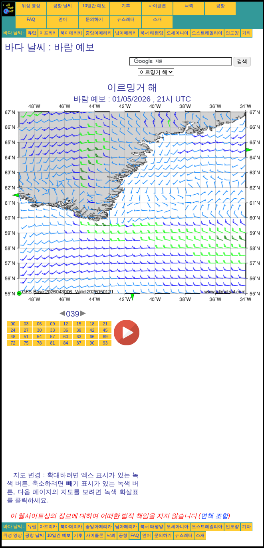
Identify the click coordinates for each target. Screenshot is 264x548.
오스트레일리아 (207, 32)
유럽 (32, 32)
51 (26, 336)
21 (105, 323)
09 (52, 323)
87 (79, 343)
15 (79, 323)
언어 (62, 19)
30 (39, 330)
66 (92, 336)
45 (105, 330)
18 (92, 323)
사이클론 (157, 5)
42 (92, 330)
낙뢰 (189, 5)
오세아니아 (178, 32)
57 (52, 336)
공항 (220, 5)
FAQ (31, 19)
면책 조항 (214, 515)
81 (52, 343)
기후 (125, 5)
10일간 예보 (94, 5)
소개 (157, 19)
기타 (246, 32)
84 (66, 343)
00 (13, 323)
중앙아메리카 (98, 32)
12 (66, 323)
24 (13, 330)
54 (39, 336)
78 (39, 343)
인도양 (232, 32)
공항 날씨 (62, 5)
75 (26, 343)
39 (79, 330)
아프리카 (48, 32)
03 (26, 323)
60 (66, 336)
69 (105, 336)
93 (105, 343)
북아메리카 (71, 32)
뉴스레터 (126, 19)
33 (52, 330)
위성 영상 (31, 5)
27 (26, 330)
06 (39, 323)
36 (66, 330)
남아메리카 (126, 32)
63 (79, 336)
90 (92, 343)
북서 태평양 (151, 32)
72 (13, 343)
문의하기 (94, 19)
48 (13, 336)
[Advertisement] (65, 67)
